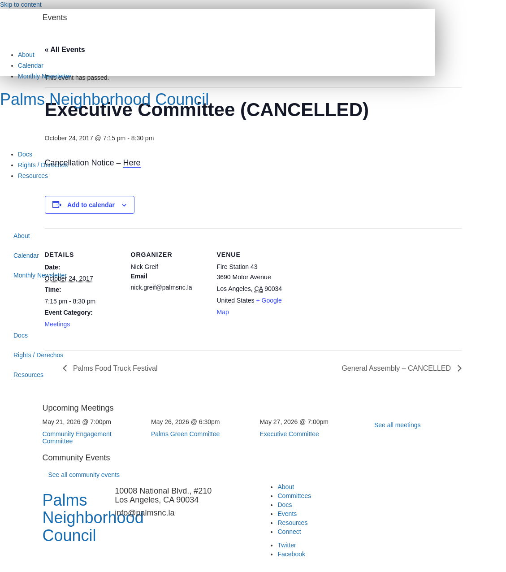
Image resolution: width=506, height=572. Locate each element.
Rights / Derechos (43, 165)
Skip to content (21, 4)
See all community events (84, 474)
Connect (289, 531)
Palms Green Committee (185, 434)
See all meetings (397, 425)
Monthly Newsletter (44, 76)
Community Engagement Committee (77, 437)
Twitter (286, 545)
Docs (25, 154)
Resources (33, 175)
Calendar (30, 65)
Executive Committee (289, 434)
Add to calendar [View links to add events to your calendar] (91, 204)
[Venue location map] (350, 290)
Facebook (291, 554)
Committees (294, 495)
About (26, 54)
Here (132, 162)
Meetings (57, 324)
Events (287, 513)
